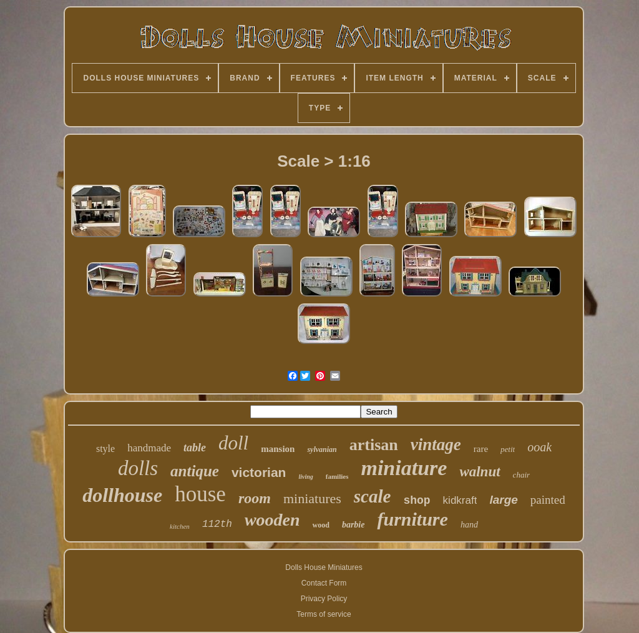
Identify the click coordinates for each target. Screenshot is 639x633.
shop (416, 500)
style (105, 448)
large (503, 499)
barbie (353, 524)
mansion (278, 449)
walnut (479, 471)
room (254, 498)
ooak (539, 447)
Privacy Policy (324, 598)
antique (194, 471)
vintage (436, 444)
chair (521, 474)
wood (321, 525)
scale (372, 496)
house (200, 494)
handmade (149, 448)
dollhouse (122, 495)
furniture (412, 519)
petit (507, 449)
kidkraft (460, 500)
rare (481, 449)
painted (547, 499)
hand (469, 524)
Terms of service (323, 614)
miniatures (312, 498)
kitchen (180, 526)
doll (233, 443)
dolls (138, 468)
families (337, 476)
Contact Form (324, 583)
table (194, 447)
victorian (259, 472)
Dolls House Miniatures (323, 567)
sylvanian (321, 449)
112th (217, 524)
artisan (373, 445)
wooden (272, 519)
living (305, 476)
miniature (404, 467)
